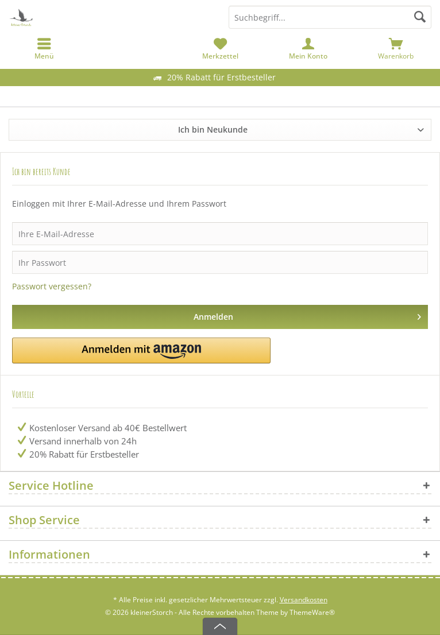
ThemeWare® (312, 612)
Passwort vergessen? (51, 286)
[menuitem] (396, 49)
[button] (141, 350)
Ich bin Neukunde (213, 129)
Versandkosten (303, 600)
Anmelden (308, 315)
